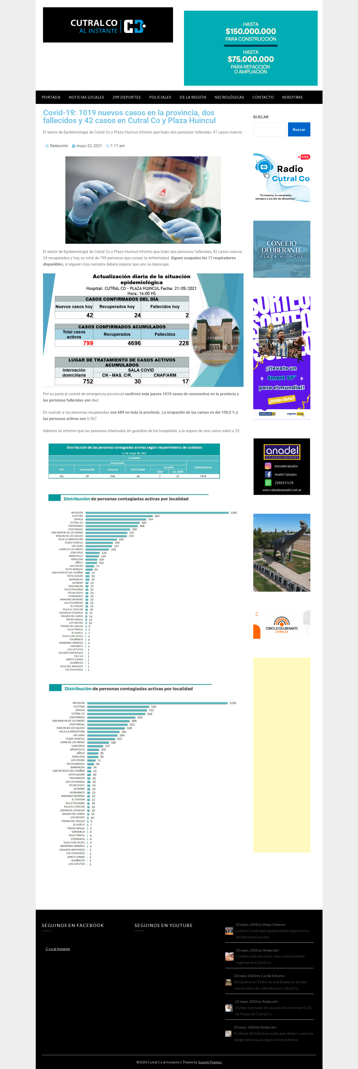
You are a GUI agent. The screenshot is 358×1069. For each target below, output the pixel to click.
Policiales (160, 97)
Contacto (263, 97)
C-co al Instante (58, 949)
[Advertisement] (281, 755)
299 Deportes (127, 97)
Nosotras (292, 97)
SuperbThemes (210, 1062)
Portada (51, 97)
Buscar (261, 116)
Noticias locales (86, 97)
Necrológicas (229, 97)
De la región (193, 97)
